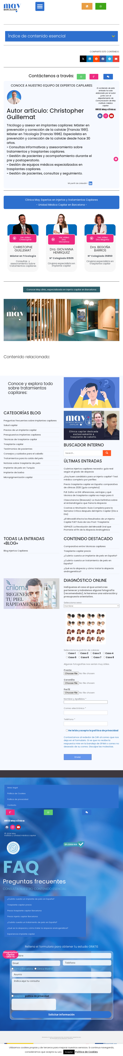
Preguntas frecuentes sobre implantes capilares (30, 420)
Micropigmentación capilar (18, 477)
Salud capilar (11, 425)
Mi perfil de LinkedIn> (77, 183)
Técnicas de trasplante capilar (20, 439)
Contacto (11, 805)
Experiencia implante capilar (21, 934)
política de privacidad (37, 996)
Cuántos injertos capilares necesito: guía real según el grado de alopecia (88, 470)
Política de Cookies (16, 793)
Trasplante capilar (13, 444)
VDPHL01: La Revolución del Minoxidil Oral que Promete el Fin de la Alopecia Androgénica (87, 528)
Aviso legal (12, 787)
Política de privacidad (17, 799)
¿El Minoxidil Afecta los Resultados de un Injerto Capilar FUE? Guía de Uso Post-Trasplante (89, 520)
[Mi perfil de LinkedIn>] (91, 183)
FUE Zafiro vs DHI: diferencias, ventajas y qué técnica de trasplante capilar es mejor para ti (88, 494)
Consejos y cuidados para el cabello (23, 453)
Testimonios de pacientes (18, 448)
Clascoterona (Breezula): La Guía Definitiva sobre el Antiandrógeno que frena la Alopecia (90, 501)
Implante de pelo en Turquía (19, 467)
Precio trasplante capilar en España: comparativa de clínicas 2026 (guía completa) (91, 486)
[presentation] (34, 1004)
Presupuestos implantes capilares (22, 434)
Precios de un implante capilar (20, 430)
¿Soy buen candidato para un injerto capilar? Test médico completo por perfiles (91, 478)
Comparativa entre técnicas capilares (85, 546)
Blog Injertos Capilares (16, 550)
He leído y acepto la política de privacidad (93, 730)
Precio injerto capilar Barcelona (22, 916)
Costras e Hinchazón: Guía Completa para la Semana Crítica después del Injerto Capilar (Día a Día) (91, 511)
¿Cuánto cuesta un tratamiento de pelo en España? (32, 922)
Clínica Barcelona (23, 968)
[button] (40, 6)
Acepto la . (32, 996)
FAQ (21, 867)
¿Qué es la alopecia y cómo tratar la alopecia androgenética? (37, 928)
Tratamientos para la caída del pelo (23, 458)
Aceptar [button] (69, 1052)
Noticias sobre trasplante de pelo (22, 463)
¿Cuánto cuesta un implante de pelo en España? (90, 555)
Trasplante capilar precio (77, 550)
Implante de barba (14, 472)
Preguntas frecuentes (34, 881)
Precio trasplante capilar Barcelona (24, 910)
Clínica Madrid (45, 968)
